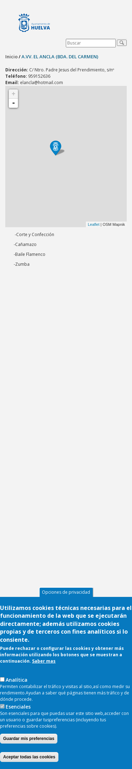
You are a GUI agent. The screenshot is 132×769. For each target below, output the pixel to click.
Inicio (11, 56)
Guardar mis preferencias (28, 738)
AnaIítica (16, 679)
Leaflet (93, 224)
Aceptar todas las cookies (29, 757)
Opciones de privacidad (66, 592)
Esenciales (18, 706)
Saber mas (44, 661)
